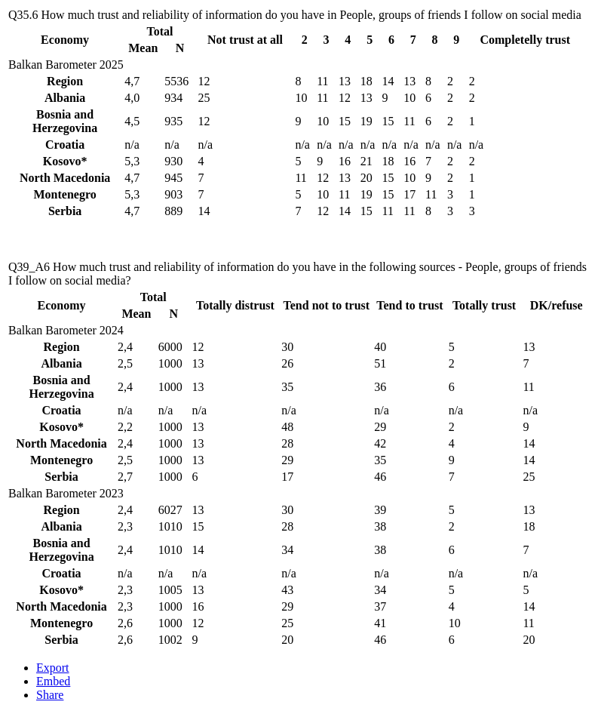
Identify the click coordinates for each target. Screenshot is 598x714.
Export (52, 667)
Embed (53, 681)
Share (49, 694)
